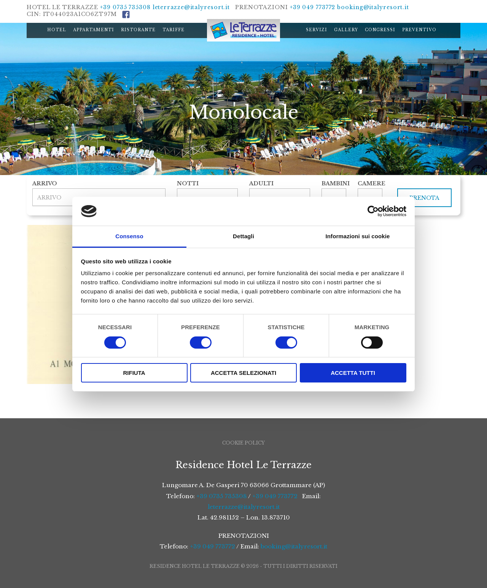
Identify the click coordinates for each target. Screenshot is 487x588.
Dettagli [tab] (243, 236)
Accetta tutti (353, 373)
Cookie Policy (243, 443)
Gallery (346, 29)
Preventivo (419, 29)
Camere (370, 183)
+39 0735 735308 (125, 7)
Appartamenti (93, 29)
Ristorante (138, 29)
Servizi (316, 29)
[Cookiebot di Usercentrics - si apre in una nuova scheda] (373, 211)
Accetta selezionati (243, 373)
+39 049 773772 (313, 7)
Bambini (333, 183)
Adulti (261, 183)
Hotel (56, 29)
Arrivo (44, 183)
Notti (188, 183)
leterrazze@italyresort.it (191, 7)
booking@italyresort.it (373, 7)
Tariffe (173, 29)
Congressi (380, 29)
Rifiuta (134, 373)
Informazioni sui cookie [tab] (358, 236)
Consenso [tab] (129, 236)
